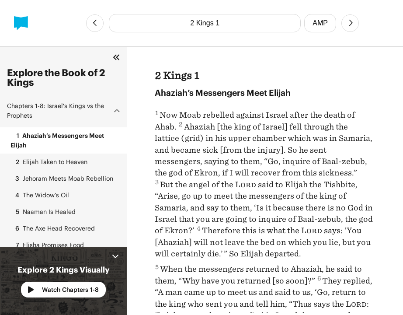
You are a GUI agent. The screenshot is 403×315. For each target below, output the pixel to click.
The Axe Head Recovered (52, 228)
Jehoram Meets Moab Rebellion (61, 178)
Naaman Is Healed (43, 212)
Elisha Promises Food (47, 245)
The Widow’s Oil (39, 195)
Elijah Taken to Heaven (48, 162)
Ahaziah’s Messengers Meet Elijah (57, 140)
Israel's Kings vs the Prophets (55, 110)
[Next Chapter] (350, 23)
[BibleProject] (21, 23)
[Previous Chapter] (95, 23)
